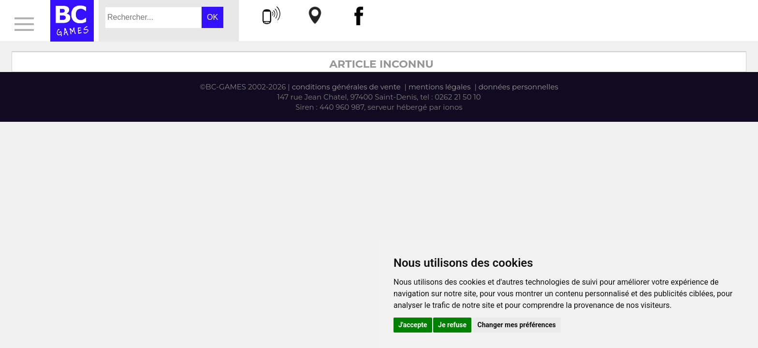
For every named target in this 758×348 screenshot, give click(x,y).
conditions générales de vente (346, 86)
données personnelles (518, 86)
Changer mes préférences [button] (517, 325)
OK (212, 17)
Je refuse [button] (452, 325)
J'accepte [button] (412, 325)
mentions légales (439, 86)
